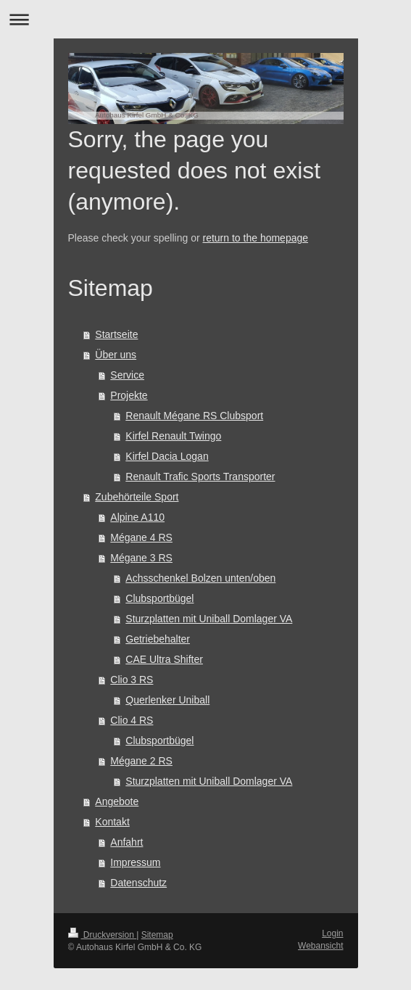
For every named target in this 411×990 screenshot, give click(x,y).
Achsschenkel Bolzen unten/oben (200, 578)
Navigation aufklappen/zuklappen (205, 19)
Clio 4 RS (131, 720)
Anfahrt (126, 842)
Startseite (116, 334)
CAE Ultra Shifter (164, 659)
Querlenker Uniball (167, 700)
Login (332, 933)
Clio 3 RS (131, 679)
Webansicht (320, 946)
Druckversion (102, 935)
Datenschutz (138, 882)
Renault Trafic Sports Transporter (200, 476)
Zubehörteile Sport (136, 497)
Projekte (128, 395)
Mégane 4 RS (141, 537)
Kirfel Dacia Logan (166, 456)
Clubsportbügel (159, 598)
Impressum (135, 862)
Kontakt (112, 822)
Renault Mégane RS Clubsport (194, 415)
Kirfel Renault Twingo (173, 436)
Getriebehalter (157, 639)
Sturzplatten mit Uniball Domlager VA (208, 618)
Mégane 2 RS (141, 761)
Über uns (115, 354)
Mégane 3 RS (141, 558)
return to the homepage (256, 238)
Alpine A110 (137, 517)
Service (127, 375)
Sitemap (157, 935)
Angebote (116, 801)
